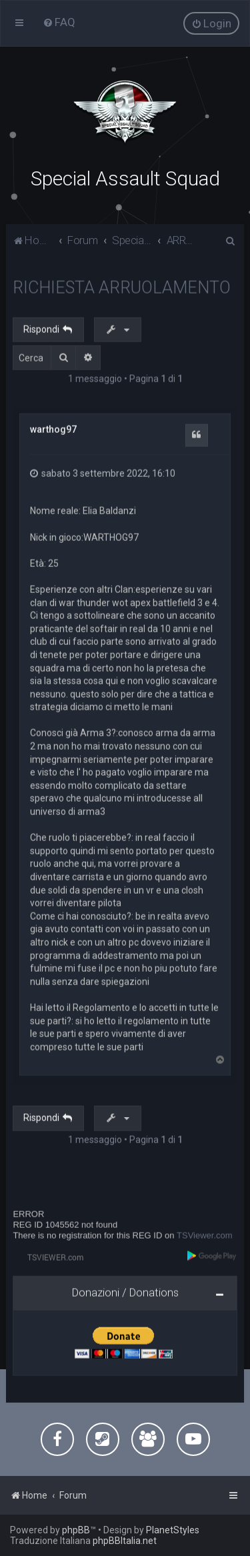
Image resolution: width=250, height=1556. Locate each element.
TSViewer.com (205, 1234)
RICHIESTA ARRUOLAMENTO (122, 285)
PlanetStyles (172, 1530)
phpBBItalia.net (125, 1540)
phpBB (76, 1530)
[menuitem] (59, 22)
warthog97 (53, 428)
